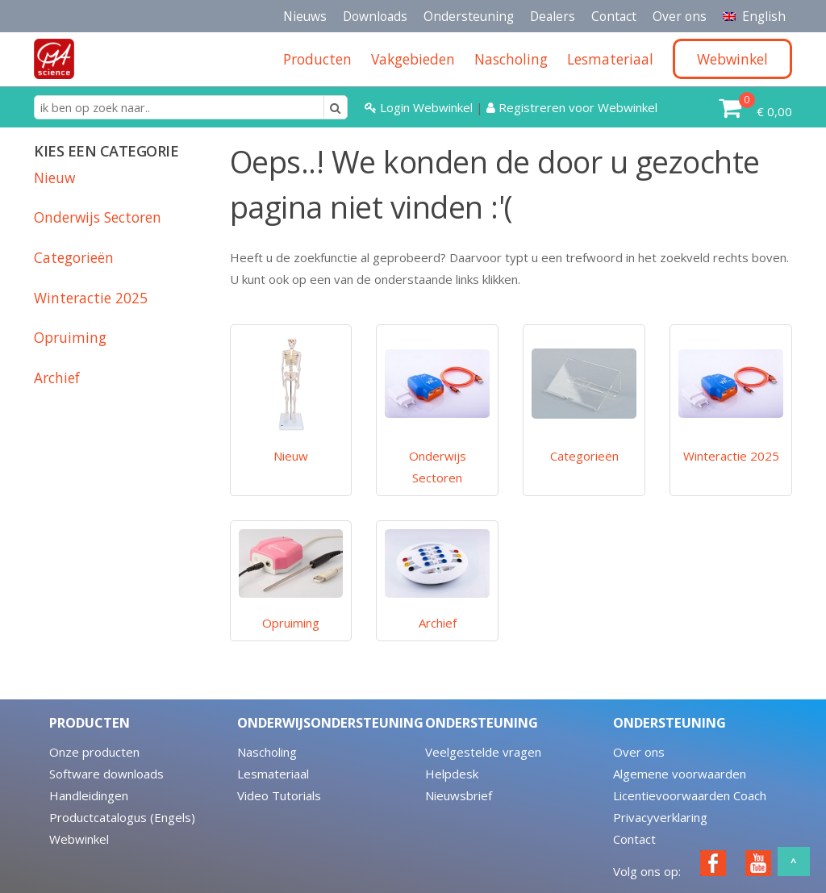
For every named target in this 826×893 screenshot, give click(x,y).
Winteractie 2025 (91, 297)
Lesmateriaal (273, 774)
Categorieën (74, 257)
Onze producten (94, 752)
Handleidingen (88, 795)
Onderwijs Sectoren (97, 217)
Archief (57, 377)
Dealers (552, 16)
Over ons (680, 16)
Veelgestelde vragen (483, 752)
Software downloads (106, 774)
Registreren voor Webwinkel (571, 107)
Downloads (375, 16)
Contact (613, 16)
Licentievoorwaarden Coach (689, 795)
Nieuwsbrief (458, 795)
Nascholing (267, 752)
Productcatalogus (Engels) (122, 817)
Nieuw (54, 177)
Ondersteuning (468, 16)
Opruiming (70, 337)
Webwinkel (79, 839)
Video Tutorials (279, 795)
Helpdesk (451, 774)
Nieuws (305, 16)
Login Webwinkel (420, 107)
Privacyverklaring (660, 817)
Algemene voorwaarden (679, 774)
